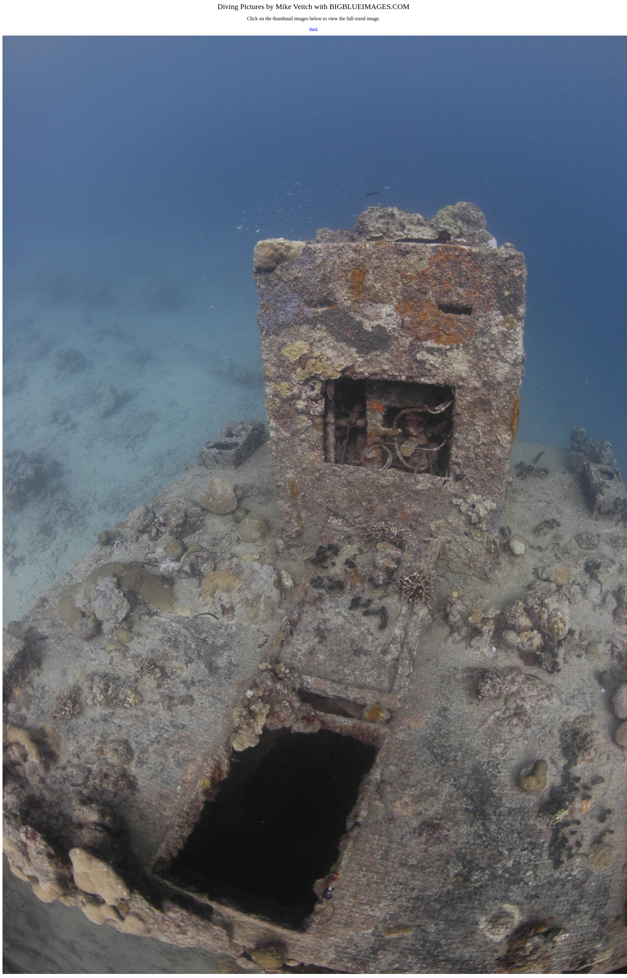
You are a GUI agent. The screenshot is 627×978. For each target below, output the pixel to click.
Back (313, 29)
